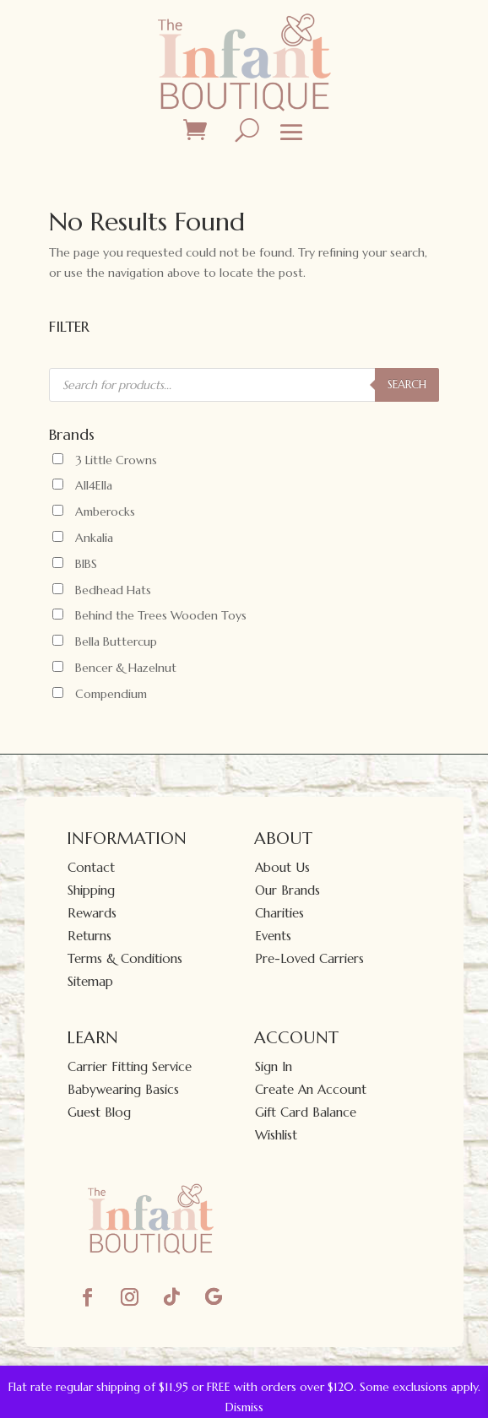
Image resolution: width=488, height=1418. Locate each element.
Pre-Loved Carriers (309, 958)
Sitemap (90, 981)
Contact (91, 867)
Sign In (273, 1066)
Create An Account (310, 1089)
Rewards (92, 913)
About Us (282, 867)
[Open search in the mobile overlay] (244, 385)
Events (273, 936)
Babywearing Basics (123, 1089)
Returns (89, 936)
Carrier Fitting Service (130, 1066)
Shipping (91, 890)
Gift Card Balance (305, 1112)
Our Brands (287, 890)
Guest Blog (99, 1112)
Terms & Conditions (125, 958)
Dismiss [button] (244, 1407)
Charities (279, 913)
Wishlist (276, 1135)
